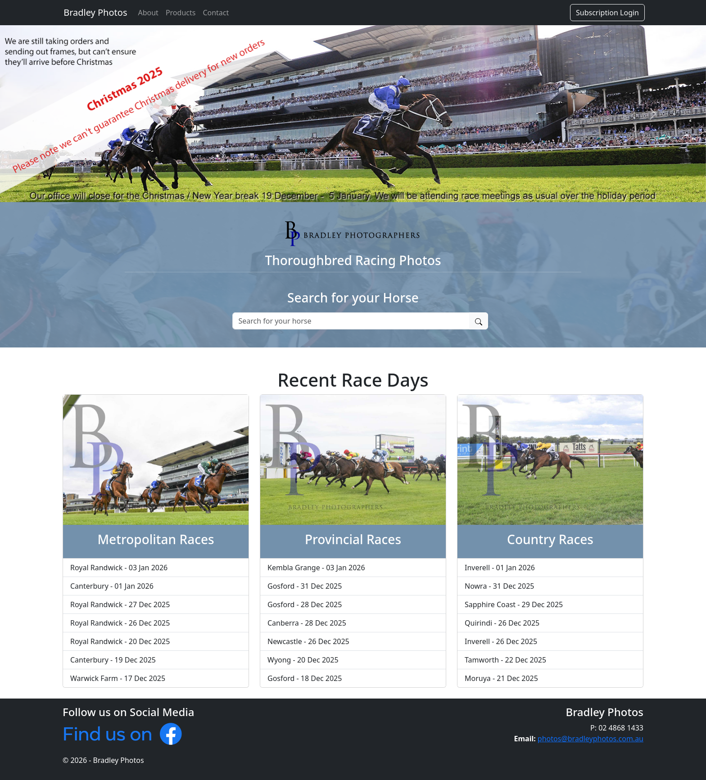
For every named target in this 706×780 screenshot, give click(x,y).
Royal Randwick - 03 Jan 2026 (118, 568)
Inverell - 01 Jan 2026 (500, 568)
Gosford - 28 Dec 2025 (304, 604)
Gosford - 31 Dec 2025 (304, 586)
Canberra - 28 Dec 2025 (306, 623)
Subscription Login (607, 13)
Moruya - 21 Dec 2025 (501, 678)
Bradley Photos (94, 12)
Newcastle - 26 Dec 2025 (308, 641)
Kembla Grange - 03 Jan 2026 (316, 568)
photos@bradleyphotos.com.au (590, 739)
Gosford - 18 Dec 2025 (304, 678)
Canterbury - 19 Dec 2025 (113, 660)
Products (181, 13)
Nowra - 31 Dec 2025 (499, 586)
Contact (216, 13)
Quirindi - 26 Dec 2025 (502, 623)
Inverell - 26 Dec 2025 (501, 641)
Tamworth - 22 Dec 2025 (505, 660)
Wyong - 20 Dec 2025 (303, 660)
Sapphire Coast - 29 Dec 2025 (514, 604)
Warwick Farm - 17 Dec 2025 (117, 678)
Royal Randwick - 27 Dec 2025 (120, 604)
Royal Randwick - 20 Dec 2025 (120, 641)
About (148, 13)
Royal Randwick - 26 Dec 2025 (120, 623)
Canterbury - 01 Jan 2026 (112, 586)
